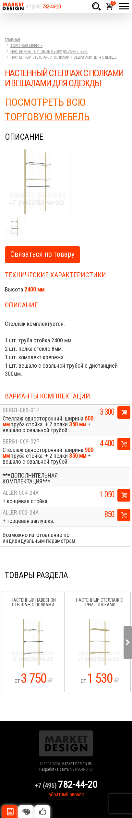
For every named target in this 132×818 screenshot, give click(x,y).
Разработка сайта (54, 769)
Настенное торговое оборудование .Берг (49, 51)
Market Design (13, 6)
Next (128, 642)
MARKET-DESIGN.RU (77, 764)
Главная (12, 40)
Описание (10, 811)
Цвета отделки (26, 811)
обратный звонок (66, 794)
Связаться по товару (42, 254)
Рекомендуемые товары (42, 811)
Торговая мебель (26, 45)
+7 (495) (43, 6)
